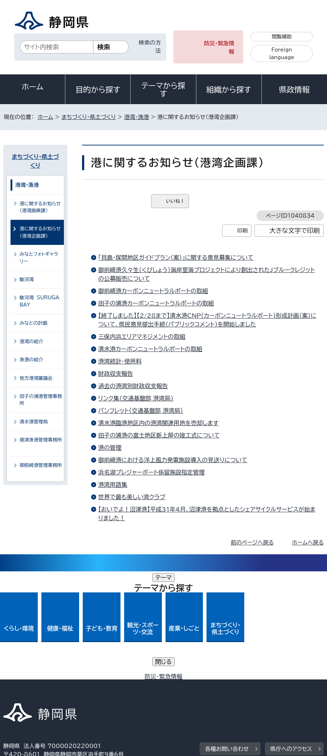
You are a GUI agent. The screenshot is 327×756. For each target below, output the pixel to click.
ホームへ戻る (308, 542)
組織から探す (228, 90)
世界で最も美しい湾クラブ (131, 497)
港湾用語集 (112, 485)
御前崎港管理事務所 (41, 468)
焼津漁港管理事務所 (41, 443)
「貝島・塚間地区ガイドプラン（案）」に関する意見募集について (176, 257)
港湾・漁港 (136, 117)
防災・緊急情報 (219, 47)
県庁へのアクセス (291, 641)
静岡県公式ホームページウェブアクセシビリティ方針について (82, 694)
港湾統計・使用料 (120, 361)
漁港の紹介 (31, 359)
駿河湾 (27, 279)
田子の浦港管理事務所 (41, 400)
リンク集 (192, 694)
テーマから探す (163, 90)
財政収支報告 (115, 374)
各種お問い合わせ (227, 641)
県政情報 (294, 90)
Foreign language (281, 53)
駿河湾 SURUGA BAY (39, 301)
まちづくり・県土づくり (88, 117)
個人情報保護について (118, 685)
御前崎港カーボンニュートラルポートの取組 (153, 291)
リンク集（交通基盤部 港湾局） (135, 398)
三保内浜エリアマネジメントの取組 (141, 337)
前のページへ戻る (252, 542)
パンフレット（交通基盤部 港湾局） (140, 411)
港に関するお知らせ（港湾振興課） (40, 207)
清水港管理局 (37, 421)
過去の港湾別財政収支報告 (133, 386)
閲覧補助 (282, 36)
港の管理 (110, 448)
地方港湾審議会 (36, 378)
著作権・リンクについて (37, 685)
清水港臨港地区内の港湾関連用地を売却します (158, 423)
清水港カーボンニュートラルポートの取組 (150, 349)
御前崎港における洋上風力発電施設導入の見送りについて (173, 460)
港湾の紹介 (31, 341)
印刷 (242, 230)
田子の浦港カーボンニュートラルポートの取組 (156, 303)
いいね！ (175, 201)
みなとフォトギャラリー (39, 257)
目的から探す (97, 90)
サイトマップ (242, 694)
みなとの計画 (33, 323)
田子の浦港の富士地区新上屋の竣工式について (159, 435)
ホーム (33, 87)
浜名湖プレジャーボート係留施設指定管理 (151, 472)
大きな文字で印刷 (294, 230)
